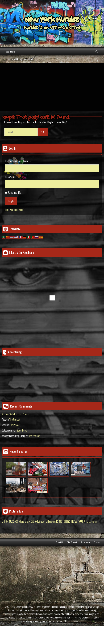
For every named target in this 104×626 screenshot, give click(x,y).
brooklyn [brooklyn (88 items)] (36, 521)
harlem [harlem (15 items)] (53, 521)
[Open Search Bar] (96, 51)
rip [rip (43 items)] (87, 521)
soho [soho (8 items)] (90, 522)
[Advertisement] (52, 87)
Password (9, 177)
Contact (97, 542)
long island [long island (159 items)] (63, 521)
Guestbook (22, 430)
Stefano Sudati (8, 414)
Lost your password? (15, 210)
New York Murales (52, 20)
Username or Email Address (18, 161)
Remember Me (14, 192)
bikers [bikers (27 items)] (21, 521)
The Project (24, 414)
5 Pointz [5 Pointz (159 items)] (7, 521)
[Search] (43, 132)
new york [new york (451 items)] (78, 520)
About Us (59, 542)
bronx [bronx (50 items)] (27, 521)
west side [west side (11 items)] (94, 521)
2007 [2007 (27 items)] (15, 521)
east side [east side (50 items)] (45, 521)
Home (4, 59)
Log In (11, 201)
